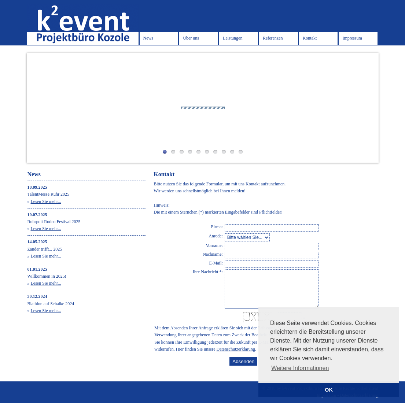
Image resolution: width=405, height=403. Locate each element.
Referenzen (273, 38)
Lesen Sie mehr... (46, 201)
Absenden (243, 361)
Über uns (191, 38)
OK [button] (329, 390)
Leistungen (232, 38)
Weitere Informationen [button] (300, 368)
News (148, 38)
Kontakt (310, 38)
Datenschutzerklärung (236, 349)
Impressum (352, 38)
